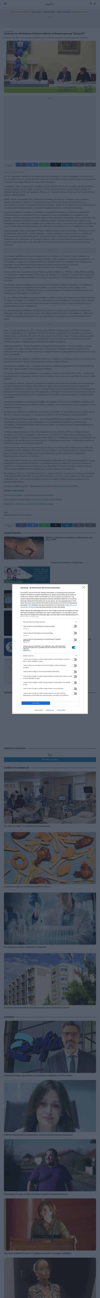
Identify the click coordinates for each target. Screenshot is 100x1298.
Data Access (50, 710)
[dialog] (50, 649)
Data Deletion (39, 710)
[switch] (74, 626)
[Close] (84, 588)
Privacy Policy (61, 710)
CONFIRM (35, 703)
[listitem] (50, 622)
